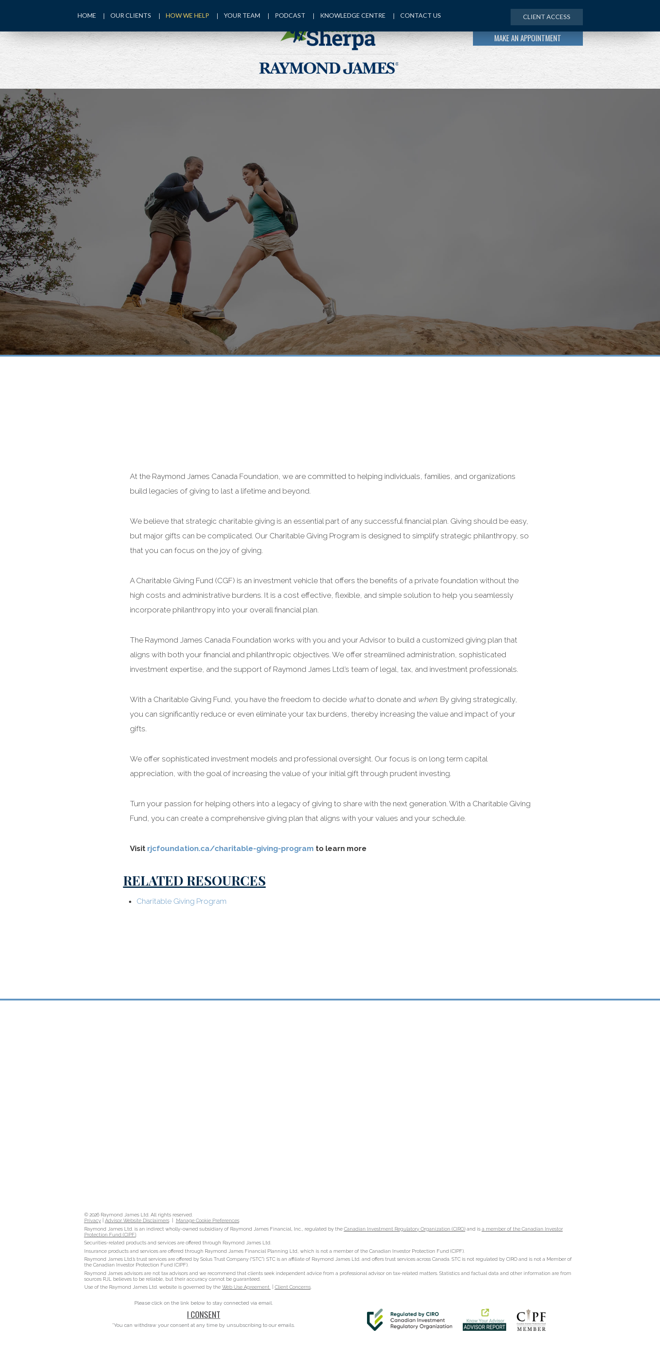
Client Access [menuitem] (546, 16)
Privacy (92, 1221)
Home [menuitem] (87, 16)
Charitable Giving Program (182, 901)
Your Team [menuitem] (240, 16)
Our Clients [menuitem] (128, 16)
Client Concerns (293, 1287)
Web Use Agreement (246, 1287)
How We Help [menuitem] (185, 16)
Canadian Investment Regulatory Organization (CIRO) (404, 1229)
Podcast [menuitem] (289, 16)
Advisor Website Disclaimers (137, 1221)
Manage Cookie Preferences (207, 1221)
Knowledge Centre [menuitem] (352, 16)
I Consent (203, 1314)
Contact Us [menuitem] (420, 16)
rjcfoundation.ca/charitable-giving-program (230, 848)
